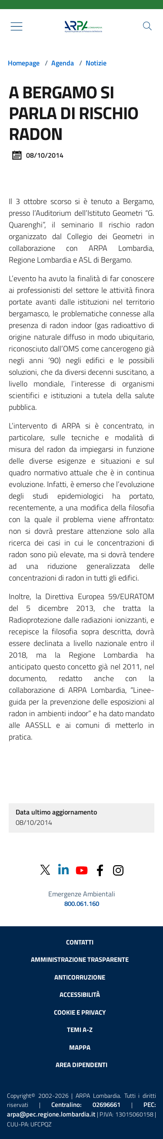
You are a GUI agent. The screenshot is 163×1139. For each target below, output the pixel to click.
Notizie (96, 63)
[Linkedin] (63, 870)
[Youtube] (82, 870)
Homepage (24, 63)
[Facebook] (100, 870)
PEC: (81, 1110)
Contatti (79, 942)
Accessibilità (80, 994)
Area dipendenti (81, 1065)
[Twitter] (45, 870)
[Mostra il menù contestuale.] (16, 26)
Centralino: (85, 1105)
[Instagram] (118, 870)
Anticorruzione (79, 977)
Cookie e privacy (80, 1012)
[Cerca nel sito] (147, 26)
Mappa (79, 1047)
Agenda (62, 63)
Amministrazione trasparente (80, 959)
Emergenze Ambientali (81, 894)
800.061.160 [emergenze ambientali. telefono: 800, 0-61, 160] (81, 904)
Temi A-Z (80, 1030)
